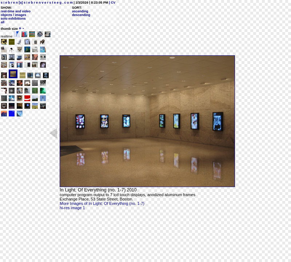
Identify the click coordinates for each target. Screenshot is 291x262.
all (2, 22)
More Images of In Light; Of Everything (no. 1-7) (102, 203)
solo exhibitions (13, 18)
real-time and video (16, 11)
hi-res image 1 (72, 208)
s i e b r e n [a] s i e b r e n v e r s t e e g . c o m (37, 2)
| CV (111, 2)
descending (81, 15)
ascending (80, 11)
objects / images (13, 15)
